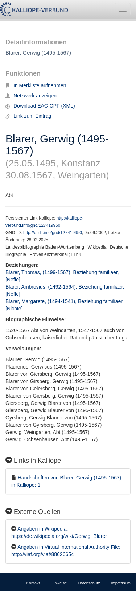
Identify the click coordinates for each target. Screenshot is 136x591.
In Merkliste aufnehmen (35, 85)
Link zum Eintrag (28, 116)
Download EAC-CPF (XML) (40, 106)
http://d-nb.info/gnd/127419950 (52, 232)
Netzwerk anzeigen (31, 95)
